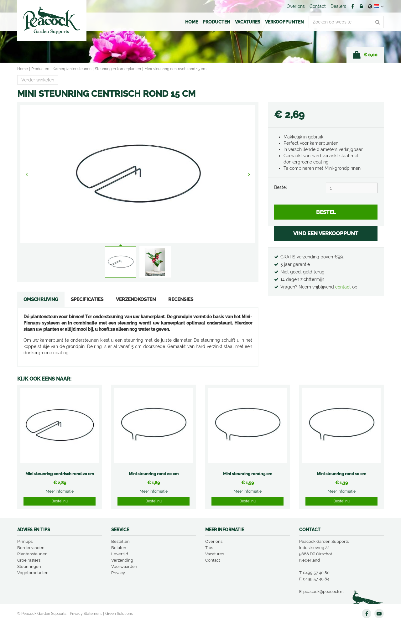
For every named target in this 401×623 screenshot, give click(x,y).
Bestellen (120, 541)
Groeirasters (28, 560)
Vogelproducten (33, 572)
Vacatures (214, 554)
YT (379, 613)
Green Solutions (119, 613)
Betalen (118, 547)
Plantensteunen (32, 554)
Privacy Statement (86, 613)
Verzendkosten (136, 299)
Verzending (122, 560)
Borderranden (30, 547)
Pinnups (25, 541)
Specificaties (87, 299)
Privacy (118, 572)
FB (352, 6)
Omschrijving (40, 299)
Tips (209, 547)
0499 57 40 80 (316, 572)
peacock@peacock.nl (323, 591)
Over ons (213, 541)
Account (361, 6)
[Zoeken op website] (346, 22)
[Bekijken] (365, 55)
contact (343, 286)
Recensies (180, 299)
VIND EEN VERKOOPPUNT (325, 233)
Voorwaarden (124, 566)
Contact (212, 560)
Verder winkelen (37, 79)
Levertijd (119, 554)
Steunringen (29, 566)
